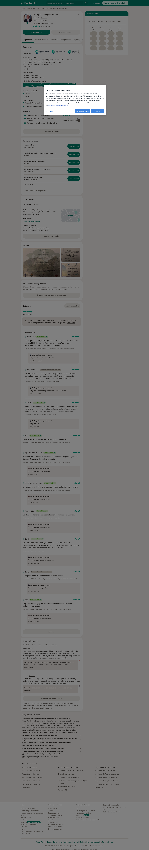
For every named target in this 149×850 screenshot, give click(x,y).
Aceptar (97, 111)
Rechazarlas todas (82, 111)
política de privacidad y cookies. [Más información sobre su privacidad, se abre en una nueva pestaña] (58, 105)
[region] (75, 100)
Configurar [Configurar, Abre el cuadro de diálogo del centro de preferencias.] (50, 111)
